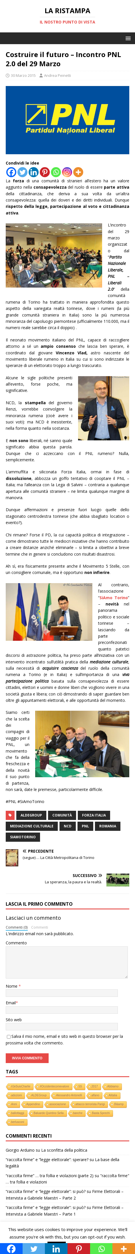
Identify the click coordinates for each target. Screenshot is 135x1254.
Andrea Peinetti (57, 75)
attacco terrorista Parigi (90, 1104)
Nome (12, 986)
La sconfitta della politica (64, 1150)
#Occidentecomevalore (54, 1086)
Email (11, 1002)
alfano (95, 1095)
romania (107, 826)
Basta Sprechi (101, 1113)
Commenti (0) (17, 927)
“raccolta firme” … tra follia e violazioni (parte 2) (50, 1175)
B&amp (119, 1104)
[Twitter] (22, 172)
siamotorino (23, 837)
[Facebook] (11, 172)
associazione (57, 1104)
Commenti (39, 927)
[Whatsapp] (56, 172)
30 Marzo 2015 (23, 75)
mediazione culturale (31, 826)
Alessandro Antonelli (69, 1095)
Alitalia (113, 1095)
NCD (68, 826)
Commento (16, 943)
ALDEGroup (31, 815)
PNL (85, 826)
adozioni (16, 1095)
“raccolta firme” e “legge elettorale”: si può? (46, 1191)
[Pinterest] (45, 172)
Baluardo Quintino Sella (49, 1113)
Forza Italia (94, 815)
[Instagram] (67, 172)
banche (78, 1113)
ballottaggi (17, 1113)
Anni (14, 1104)
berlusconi (17, 1122)
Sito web (14, 1019)
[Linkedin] (34, 172)
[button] (127, 38)
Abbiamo (112, 1086)
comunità (62, 815)
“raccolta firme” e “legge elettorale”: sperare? (47, 1159)
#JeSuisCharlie (20, 1086)
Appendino (33, 1104)
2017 (95, 1086)
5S (80, 1086)
